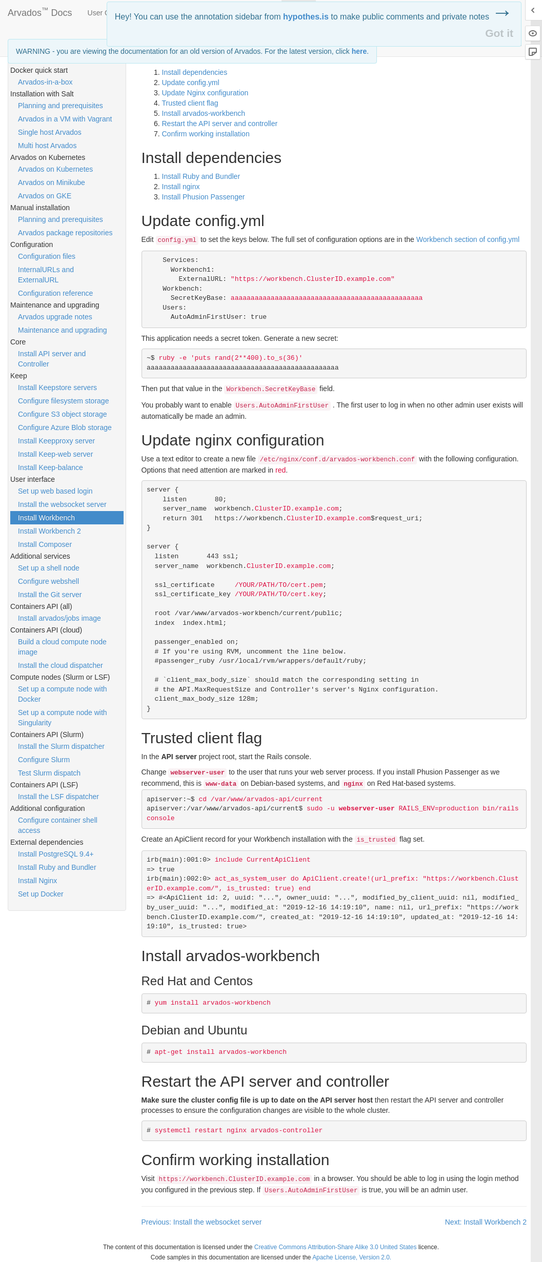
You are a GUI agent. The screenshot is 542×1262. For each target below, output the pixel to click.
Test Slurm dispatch (49, 773)
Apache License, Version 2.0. (351, 1257)
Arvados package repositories (65, 233)
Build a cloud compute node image (62, 647)
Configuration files (46, 256)
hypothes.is (306, 16)
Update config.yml (190, 82)
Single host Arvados (50, 132)
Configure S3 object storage (62, 414)
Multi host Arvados (47, 145)
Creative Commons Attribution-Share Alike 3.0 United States (335, 1247)
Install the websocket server (62, 504)
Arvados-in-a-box (45, 82)
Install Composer (45, 544)
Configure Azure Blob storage (65, 427)
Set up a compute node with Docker (62, 694)
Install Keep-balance (50, 467)
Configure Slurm (44, 760)
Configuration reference (55, 293)
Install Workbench (46, 518)
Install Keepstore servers (57, 387)
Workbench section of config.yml (467, 239)
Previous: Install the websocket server (202, 1222)
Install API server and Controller (52, 359)
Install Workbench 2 (49, 531)
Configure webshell (48, 581)
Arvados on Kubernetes (55, 169)
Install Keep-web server (55, 454)
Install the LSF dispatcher (58, 796)
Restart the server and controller (220, 123)
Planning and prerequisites (60, 105)
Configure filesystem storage (63, 401)
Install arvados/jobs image (59, 618)
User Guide (106, 13)
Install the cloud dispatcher (60, 665)
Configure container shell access (57, 825)
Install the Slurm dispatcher (61, 746)
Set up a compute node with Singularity (62, 717)
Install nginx (181, 186)
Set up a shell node (48, 568)
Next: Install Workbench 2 (486, 1222)
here (359, 51)
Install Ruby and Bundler (57, 867)
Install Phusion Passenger (203, 197)
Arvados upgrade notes (55, 317)
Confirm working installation (206, 134)
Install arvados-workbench (204, 113)
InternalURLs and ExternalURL (46, 275)
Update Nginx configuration (205, 93)
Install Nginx (37, 881)
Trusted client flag (190, 103)
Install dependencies (195, 72)
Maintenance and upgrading (62, 330)
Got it (499, 33)
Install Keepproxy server (56, 441)
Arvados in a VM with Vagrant (65, 119)
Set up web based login (55, 491)
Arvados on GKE (44, 196)
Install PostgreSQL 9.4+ (56, 854)
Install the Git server (50, 595)
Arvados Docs (40, 10)
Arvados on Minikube (51, 182)
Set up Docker (41, 894)
